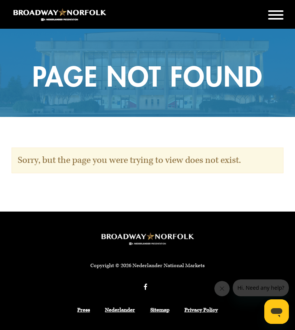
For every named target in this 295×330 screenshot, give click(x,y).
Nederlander (120, 310)
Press (83, 310)
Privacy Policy (201, 310)
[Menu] (275, 14)
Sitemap (159, 310)
